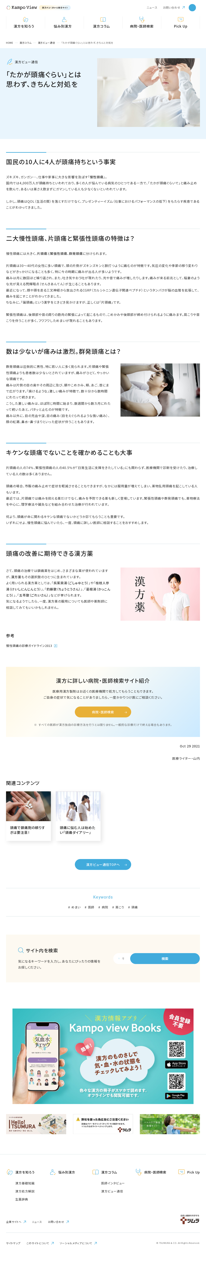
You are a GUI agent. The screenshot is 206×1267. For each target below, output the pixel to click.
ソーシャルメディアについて (76, 1255)
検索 (176, 970)
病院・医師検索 (155, 1183)
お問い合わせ (171, 7)
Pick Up (193, 1183)
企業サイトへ (14, 1233)
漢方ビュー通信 (112, 1203)
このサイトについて (38, 1255)
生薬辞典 (21, 1211)
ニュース (152, 7)
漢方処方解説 (24, 1203)
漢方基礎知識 (24, 1195)
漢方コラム (109, 1183)
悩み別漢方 (67, 1183)
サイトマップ (13, 1255)
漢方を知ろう (25, 1183)
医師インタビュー (113, 1195)
